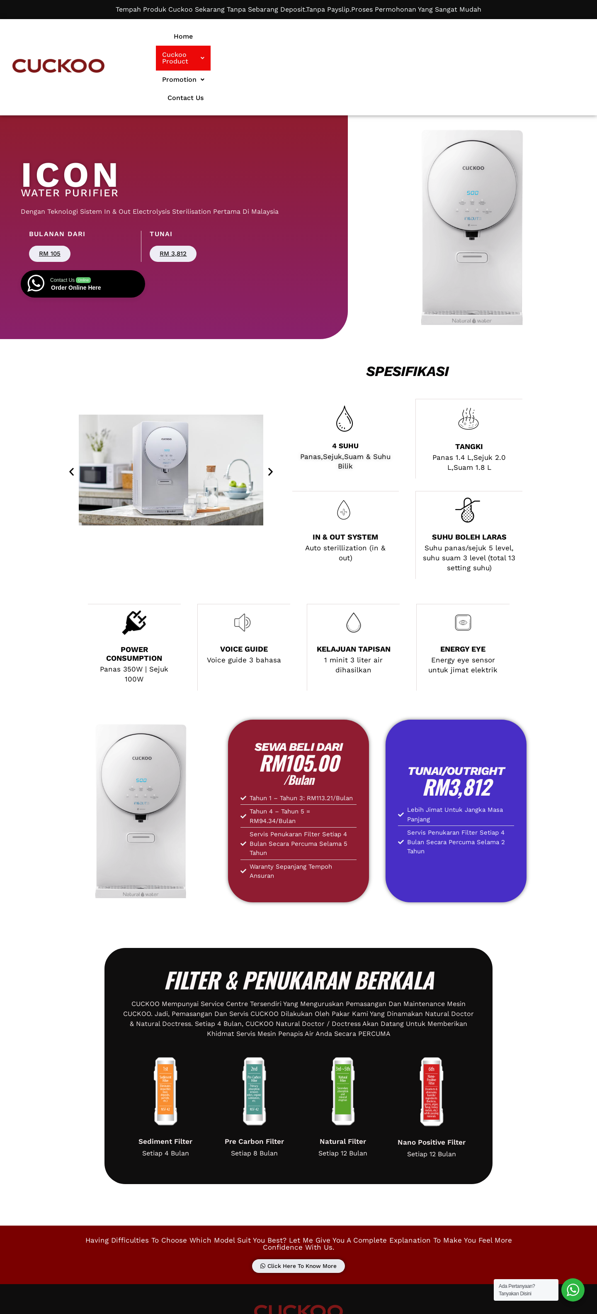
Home (275, 36)
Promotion (400, 36)
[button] (332, 36)
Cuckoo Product (332, 36)
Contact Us (457, 36)
